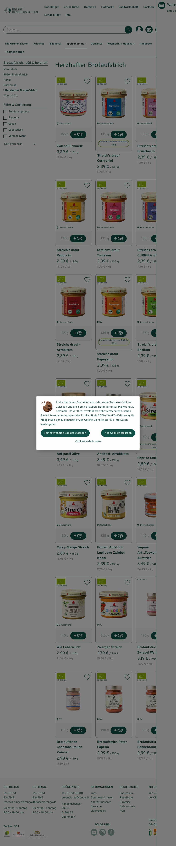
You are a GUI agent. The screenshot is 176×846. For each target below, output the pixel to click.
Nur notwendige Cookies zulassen (65, 433)
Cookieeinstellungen (88, 441)
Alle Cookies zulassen (118, 433)
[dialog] (88, 423)
